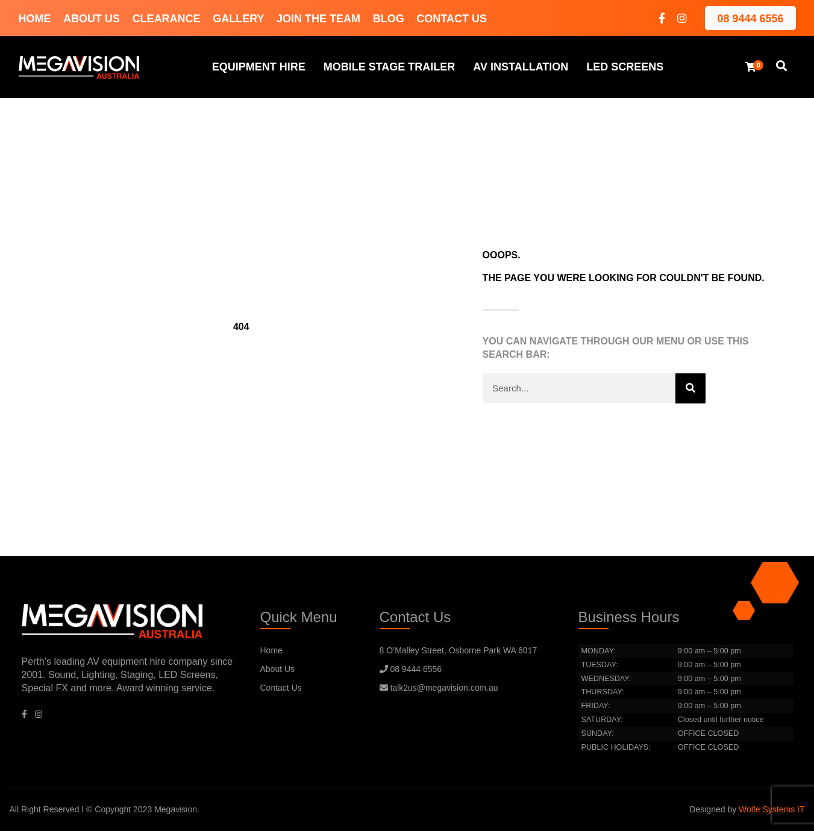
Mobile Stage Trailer (390, 67)
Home (35, 19)
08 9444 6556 (750, 19)
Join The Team (318, 19)
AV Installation (520, 67)
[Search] (690, 388)
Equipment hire (258, 67)
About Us (91, 19)
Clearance (167, 19)
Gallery (238, 19)
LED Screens (624, 67)
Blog (388, 19)
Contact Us (451, 19)
